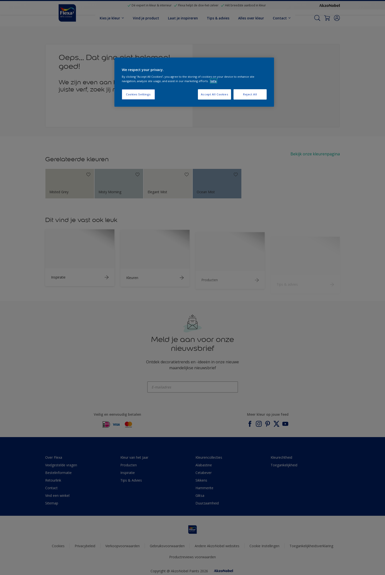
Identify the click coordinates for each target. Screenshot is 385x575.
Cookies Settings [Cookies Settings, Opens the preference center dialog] (138, 94)
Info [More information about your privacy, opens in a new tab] (213, 81)
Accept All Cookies (214, 94)
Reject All (250, 94)
